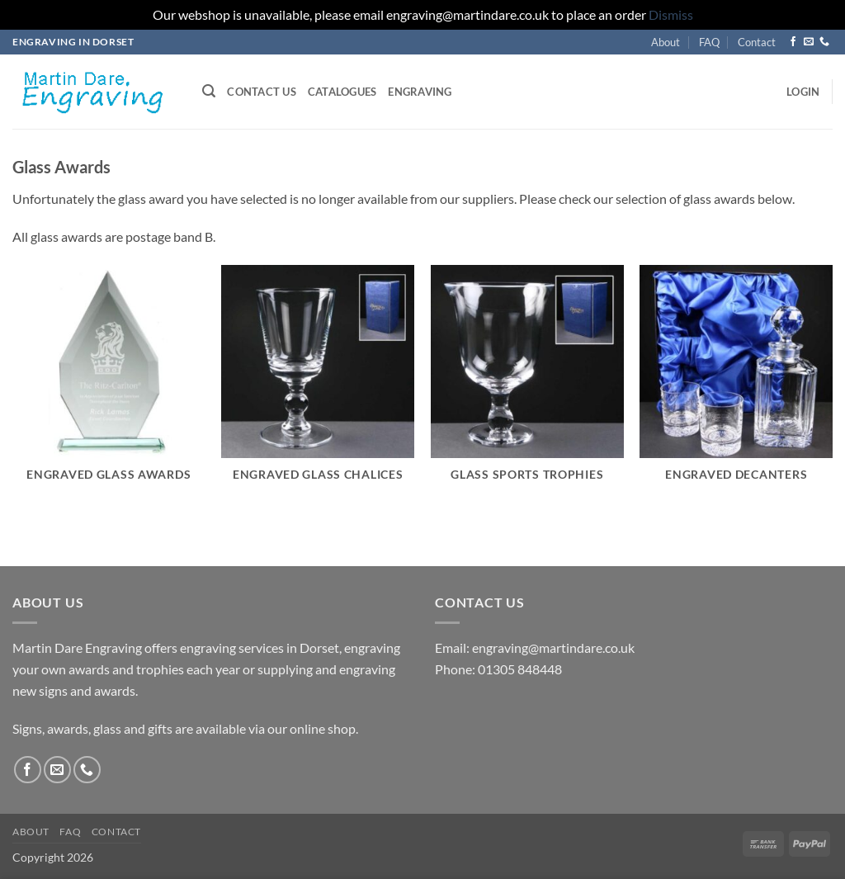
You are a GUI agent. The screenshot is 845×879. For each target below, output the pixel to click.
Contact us (261, 91)
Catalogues (342, 91)
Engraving (419, 91)
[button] (208, 91)
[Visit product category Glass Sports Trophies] (527, 383)
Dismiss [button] (671, 14)
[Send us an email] (809, 42)
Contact (757, 42)
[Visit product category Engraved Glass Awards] (108, 383)
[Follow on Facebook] (793, 42)
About (665, 42)
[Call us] (824, 42)
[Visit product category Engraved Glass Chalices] (317, 383)
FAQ (709, 42)
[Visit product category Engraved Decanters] (736, 383)
